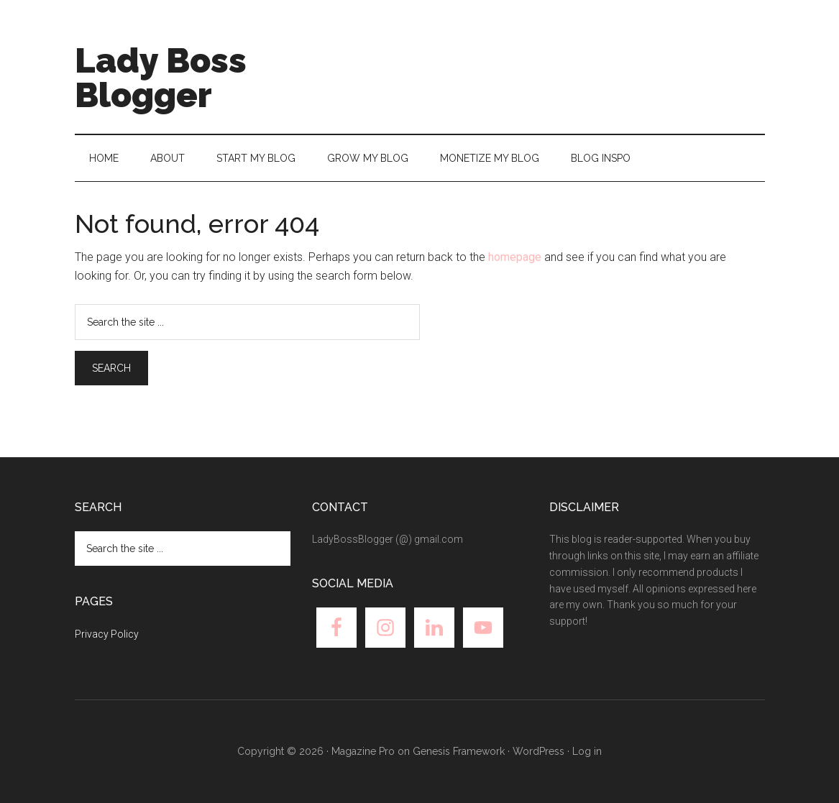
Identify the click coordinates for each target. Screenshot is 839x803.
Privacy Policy (107, 634)
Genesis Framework (459, 751)
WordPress (538, 751)
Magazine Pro (363, 751)
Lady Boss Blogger (161, 77)
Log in (587, 751)
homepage (514, 257)
